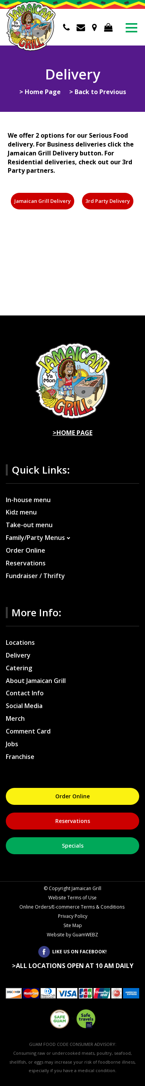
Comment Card (28, 731)
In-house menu (28, 500)
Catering (19, 668)
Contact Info (25, 693)
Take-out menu (29, 525)
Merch (15, 718)
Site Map (72, 925)
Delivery (18, 655)
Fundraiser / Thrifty (35, 576)
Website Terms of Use (72, 897)
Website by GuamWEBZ (72, 934)
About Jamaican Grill (36, 680)
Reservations (26, 563)
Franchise (20, 756)
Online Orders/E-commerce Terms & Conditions (72, 907)
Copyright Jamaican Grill (72, 888)
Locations (20, 642)
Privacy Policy (72, 916)
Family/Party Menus (35, 537)
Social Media (24, 706)
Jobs (12, 744)
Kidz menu (21, 512)
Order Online (25, 550)
